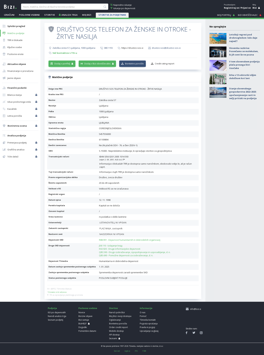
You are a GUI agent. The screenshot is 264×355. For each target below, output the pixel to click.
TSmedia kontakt (148, 319)
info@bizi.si (195, 309)
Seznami (113, 338)
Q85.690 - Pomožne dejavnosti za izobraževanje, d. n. (126, 255)
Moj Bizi (86, 14)
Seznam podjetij (55, 319)
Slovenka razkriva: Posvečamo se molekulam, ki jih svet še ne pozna (243, 51)
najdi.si (127, 351)
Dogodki (82, 327)
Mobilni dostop (116, 331)
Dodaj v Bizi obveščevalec (97, 63)
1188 (144, 351)
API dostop (114, 334)
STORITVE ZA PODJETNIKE (112, 14)
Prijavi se (246, 7)
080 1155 (108, 47)
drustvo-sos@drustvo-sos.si (166, 47)
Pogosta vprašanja (149, 323)
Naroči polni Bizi (117, 312)
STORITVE (49, 14)
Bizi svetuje (83, 319)
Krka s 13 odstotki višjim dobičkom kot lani (242, 76)
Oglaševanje (115, 319)
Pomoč (143, 316)
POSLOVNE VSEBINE (29, 14)
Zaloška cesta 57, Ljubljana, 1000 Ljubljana (74, 47)
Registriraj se (231, 7)
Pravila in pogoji (147, 327)
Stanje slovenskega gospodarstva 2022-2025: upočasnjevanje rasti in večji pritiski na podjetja (243, 93)
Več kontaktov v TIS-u (65, 52)
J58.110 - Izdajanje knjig (110, 245)
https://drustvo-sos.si (132, 47)
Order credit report (118, 327)
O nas (142, 312)
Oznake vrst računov (57, 292)
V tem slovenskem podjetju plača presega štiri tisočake (244, 65)
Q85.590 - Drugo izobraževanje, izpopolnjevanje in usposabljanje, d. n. (134, 252)
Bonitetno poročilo (134, 63)
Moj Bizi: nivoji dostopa (120, 316)
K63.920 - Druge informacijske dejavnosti (119, 248)
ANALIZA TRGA (69, 14)
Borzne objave (85, 316)
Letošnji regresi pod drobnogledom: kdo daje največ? (243, 38)
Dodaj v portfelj (62, 63)
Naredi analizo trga (57, 316)
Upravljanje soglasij (149, 331)
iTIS (136, 351)
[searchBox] (64, 7)
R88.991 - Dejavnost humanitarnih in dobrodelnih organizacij (129, 239)
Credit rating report (164, 63)
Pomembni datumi (87, 331)
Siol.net (117, 351)
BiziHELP (82, 323)
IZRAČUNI (9, 14)
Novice (81, 312)
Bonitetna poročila (118, 323)
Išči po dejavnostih (57, 312)
